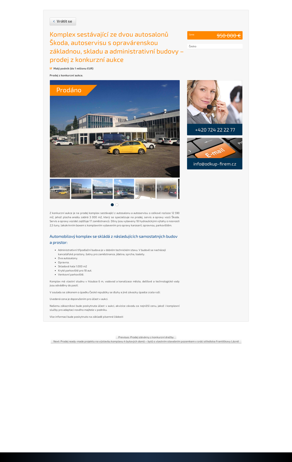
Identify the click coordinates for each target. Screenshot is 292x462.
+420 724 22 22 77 (214, 130)
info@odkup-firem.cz (214, 163)
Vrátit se (64, 21)
